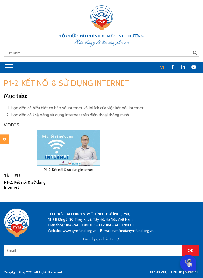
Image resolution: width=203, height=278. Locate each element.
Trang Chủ (158, 272)
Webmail (192, 272)
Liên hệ (176, 272)
